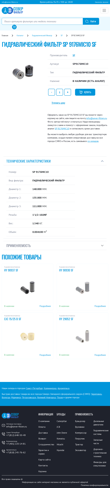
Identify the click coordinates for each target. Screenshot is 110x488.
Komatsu (61, 438)
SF (74, 55)
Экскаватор (80, 449)
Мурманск (16, 397)
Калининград (50, 388)
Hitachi (60, 444)
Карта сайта (44, 458)
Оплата (42, 426)
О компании (44, 421)
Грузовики (80, 426)
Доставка (43, 432)
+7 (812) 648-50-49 (16, 435)
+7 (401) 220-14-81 (16, 443)
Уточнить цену (58, 102)
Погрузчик (80, 438)
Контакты (43, 464)
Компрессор (81, 432)
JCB (58, 426)
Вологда (6, 397)
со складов (93, 141)
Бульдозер (80, 421)
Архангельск (63, 388)
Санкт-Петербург (34, 388)
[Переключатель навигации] (104, 10)
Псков (60, 397)
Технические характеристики (28, 161)
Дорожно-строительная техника (100, 452)
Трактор (79, 444)
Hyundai (60, 449)
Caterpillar (62, 421)
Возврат (42, 438)
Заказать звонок (101, 2)
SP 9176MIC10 (62, 128)
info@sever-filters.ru (10, 2)
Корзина (42, 470)
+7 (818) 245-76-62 (16, 452)
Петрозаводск (29, 397)
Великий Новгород (46, 397)
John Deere (62, 432)
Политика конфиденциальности (94, 484)
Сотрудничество (46, 444)
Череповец (96, 394)
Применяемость (18, 245)
